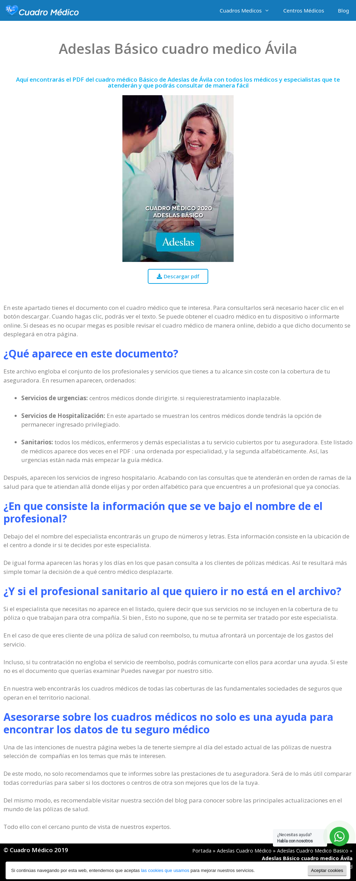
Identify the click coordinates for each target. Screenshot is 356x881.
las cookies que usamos (165, 870)
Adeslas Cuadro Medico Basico (312, 850)
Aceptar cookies (327, 870)
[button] (178, 276)
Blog (343, 10)
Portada (201, 850)
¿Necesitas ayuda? (295, 838)
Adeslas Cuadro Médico (244, 850)
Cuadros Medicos (248, 10)
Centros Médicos (303, 10)
